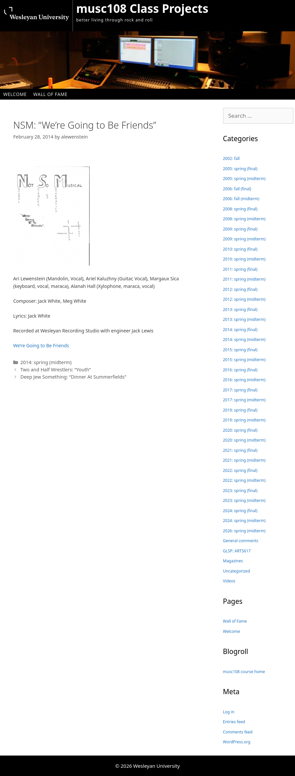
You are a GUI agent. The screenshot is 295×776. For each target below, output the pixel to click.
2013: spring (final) (240, 309)
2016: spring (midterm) (244, 380)
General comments (240, 540)
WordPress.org (236, 742)
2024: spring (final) (240, 510)
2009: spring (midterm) (244, 239)
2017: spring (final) (240, 390)
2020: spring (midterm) (244, 440)
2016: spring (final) (240, 370)
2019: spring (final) (240, 410)
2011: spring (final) (240, 269)
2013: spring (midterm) (244, 319)
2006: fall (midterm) (241, 199)
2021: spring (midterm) (244, 460)
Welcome (15, 94)
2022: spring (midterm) (244, 480)
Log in (229, 712)
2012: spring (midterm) (244, 299)
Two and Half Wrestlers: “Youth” (55, 369)
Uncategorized (236, 571)
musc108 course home (244, 671)
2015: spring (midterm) (244, 359)
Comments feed (238, 732)
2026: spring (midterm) (244, 531)
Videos (229, 581)
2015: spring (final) (240, 350)
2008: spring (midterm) (244, 219)
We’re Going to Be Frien (38, 345)
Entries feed (234, 722)
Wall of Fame (50, 94)
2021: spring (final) (240, 450)
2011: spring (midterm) (244, 279)
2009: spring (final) (240, 229)
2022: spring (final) (240, 470)
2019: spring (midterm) (244, 420)
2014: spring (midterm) (46, 362)
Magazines (233, 561)
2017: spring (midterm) (244, 400)
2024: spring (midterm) (244, 520)
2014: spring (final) (240, 329)
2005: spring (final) (240, 168)
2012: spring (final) (240, 289)
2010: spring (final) (240, 249)
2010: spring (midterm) (244, 259)
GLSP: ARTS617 (237, 551)
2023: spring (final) (240, 490)
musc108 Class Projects (142, 8)
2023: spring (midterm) (244, 500)
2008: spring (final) (240, 209)
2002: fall (231, 158)
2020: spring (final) (240, 430)
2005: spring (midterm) (244, 178)
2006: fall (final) (237, 189)
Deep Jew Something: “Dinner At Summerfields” (73, 377)
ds (66, 345)
